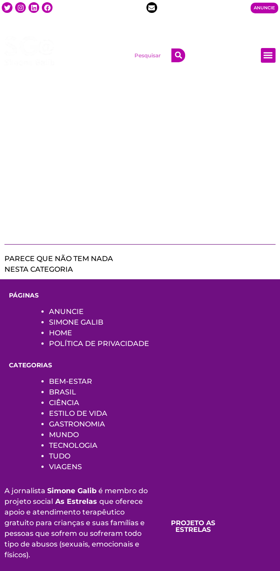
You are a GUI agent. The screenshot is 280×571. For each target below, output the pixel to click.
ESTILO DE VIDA (78, 413)
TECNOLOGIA (73, 445)
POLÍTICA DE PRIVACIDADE (99, 343)
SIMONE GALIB (76, 322)
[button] (268, 55)
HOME (60, 333)
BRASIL (62, 392)
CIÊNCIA (64, 402)
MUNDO (64, 434)
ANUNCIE (66, 311)
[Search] (178, 55)
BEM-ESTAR (70, 381)
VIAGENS (65, 466)
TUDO (59, 456)
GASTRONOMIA (77, 424)
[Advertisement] (140, 162)
